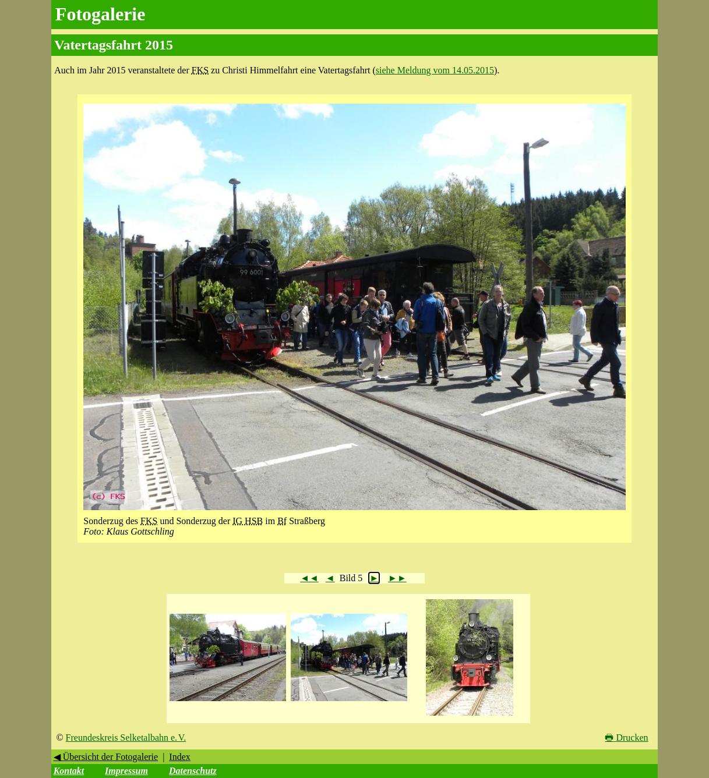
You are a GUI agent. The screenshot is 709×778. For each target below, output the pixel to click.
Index (179, 757)
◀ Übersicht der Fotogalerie (106, 757)
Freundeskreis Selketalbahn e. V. (126, 737)
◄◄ (309, 578)
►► (397, 578)
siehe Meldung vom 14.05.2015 (435, 70)
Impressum (126, 771)
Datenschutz (193, 771)
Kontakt (69, 771)
